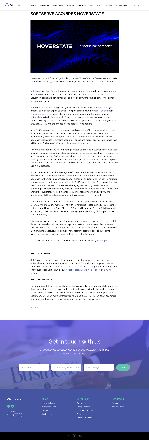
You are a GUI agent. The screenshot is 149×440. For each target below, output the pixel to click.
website (70, 270)
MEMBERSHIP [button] (45, 5)
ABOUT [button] (34, 5)
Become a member (84, 418)
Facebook (95, 270)
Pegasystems (37, 114)
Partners (115, 403)
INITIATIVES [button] (71, 5)
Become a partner (118, 407)
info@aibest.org (17, 416)
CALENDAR (109, 5)
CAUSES (136, 5)
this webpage (102, 240)
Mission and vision (48, 403)
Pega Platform (100, 111)
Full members (82, 403)
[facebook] (8, 406)
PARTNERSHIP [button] (58, 5)
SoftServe (35, 91)
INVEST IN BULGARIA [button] (86, 5)
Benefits (80, 414)
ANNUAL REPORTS (122, 5)
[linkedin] (12, 406)
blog (77, 270)
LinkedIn (84, 270)
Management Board (49, 407)
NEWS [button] (99, 5)
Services (45, 410)
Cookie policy (47, 414)
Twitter (108, 270)
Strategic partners (83, 407)
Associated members (85, 410)
